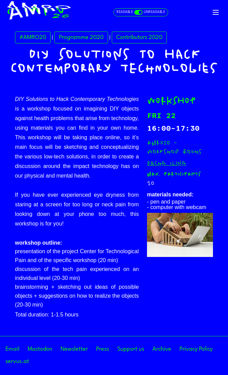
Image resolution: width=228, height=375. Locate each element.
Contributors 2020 (139, 37)
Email (12, 349)
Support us (130, 349)
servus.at (17, 361)
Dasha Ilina (166, 163)
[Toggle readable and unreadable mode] (140, 12)
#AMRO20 (32, 37)
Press (102, 349)
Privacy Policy (196, 349)
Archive (161, 349)
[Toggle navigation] (216, 12)
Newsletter (74, 349)
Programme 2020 (81, 37)
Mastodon (40, 349)
